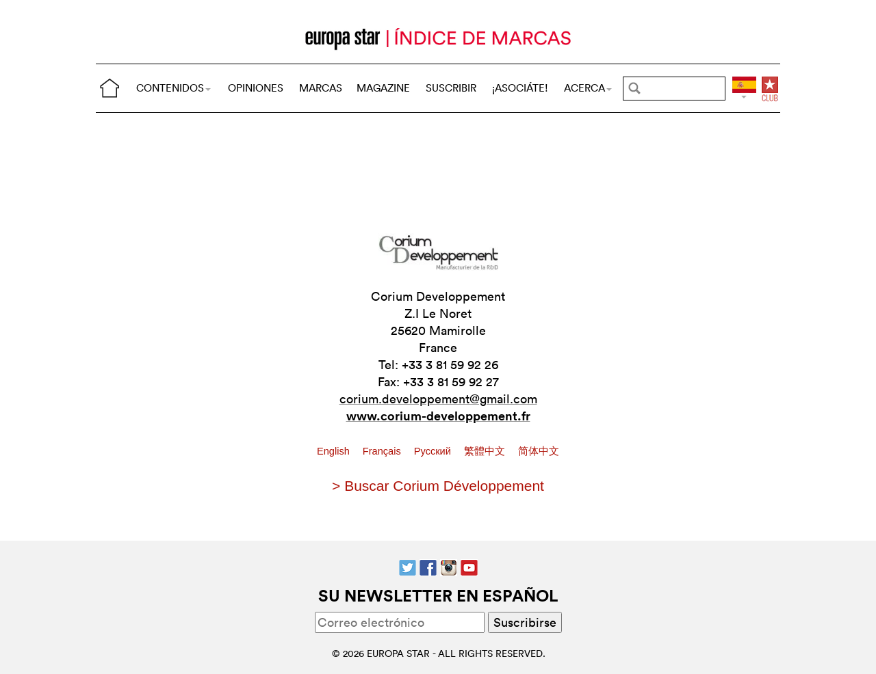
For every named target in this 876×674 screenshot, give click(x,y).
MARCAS (320, 87)
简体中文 (538, 451)
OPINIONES (255, 87)
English (334, 451)
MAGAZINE (383, 87)
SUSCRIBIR (451, 87)
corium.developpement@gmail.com (438, 399)
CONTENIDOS (173, 87)
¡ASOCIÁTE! (520, 87)
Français (383, 451)
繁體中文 (486, 451)
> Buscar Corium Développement (438, 486)
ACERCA (588, 87)
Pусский (434, 451)
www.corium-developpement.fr (438, 415)
